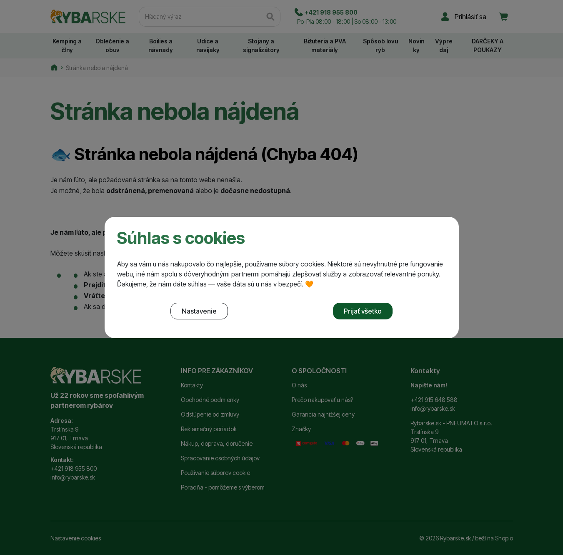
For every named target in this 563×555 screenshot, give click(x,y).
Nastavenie (199, 311)
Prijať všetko (363, 311)
